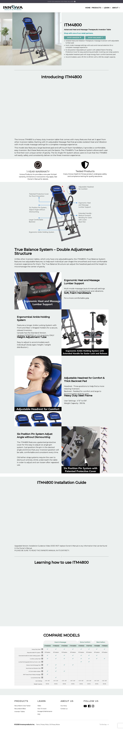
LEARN (106, 8)
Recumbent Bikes (20, 708)
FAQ (38, 714)
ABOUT (115, 8)
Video (39, 705)
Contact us (64, 708)
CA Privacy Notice (55, 724)
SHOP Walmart (95, 38)
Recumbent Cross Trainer (22, 705)
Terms (38, 724)
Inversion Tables (19, 711)
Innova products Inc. (27, 724)
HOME (87, 8)
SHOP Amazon (74, 37)
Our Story (64, 705)
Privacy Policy (45, 724)
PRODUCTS (96, 8)
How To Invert (41, 708)
